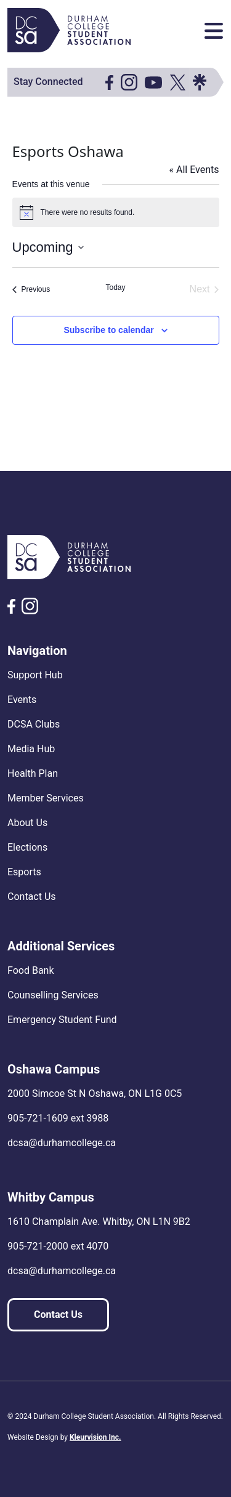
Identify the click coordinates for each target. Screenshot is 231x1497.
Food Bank (30, 970)
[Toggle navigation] (214, 30)
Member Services (45, 798)
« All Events (194, 169)
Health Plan (32, 773)
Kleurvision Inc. (95, 1437)
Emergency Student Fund (62, 1019)
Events (21, 699)
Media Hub (31, 749)
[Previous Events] (31, 289)
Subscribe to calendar (108, 330)
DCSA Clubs (33, 724)
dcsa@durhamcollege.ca (61, 1143)
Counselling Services (53, 995)
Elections (27, 847)
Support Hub (35, 675)
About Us (27, 823)
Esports (24, 872)
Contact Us (31, 896)
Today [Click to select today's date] (115, 287)
